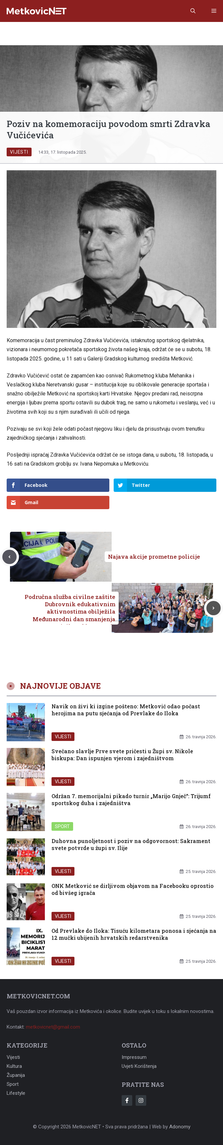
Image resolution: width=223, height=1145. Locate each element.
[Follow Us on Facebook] (127, 1100)
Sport (62, 826)
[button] (192, 11)
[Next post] (213, 608)
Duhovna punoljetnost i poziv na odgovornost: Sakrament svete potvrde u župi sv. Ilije (131, 844)
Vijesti (19, 152)
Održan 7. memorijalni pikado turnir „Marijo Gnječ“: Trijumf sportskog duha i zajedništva (131, 799)
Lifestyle (16, 1093)
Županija (16, 1075)
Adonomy (179, 1127)
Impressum (134, 1057)
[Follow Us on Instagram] (141, 1100)
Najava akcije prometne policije (154, 556)
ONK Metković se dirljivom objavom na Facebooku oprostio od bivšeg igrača (133, 889)
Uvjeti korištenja (139, 1066)
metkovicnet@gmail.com (53, 1027)
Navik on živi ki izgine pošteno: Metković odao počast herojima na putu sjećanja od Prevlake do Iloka (126, 710)
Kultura (14, 1066)
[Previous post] (9, 556)
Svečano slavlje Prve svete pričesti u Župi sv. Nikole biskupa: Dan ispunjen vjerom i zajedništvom (122, 755)
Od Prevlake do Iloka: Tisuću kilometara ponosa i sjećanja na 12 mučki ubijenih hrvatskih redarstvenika (134, 934)
